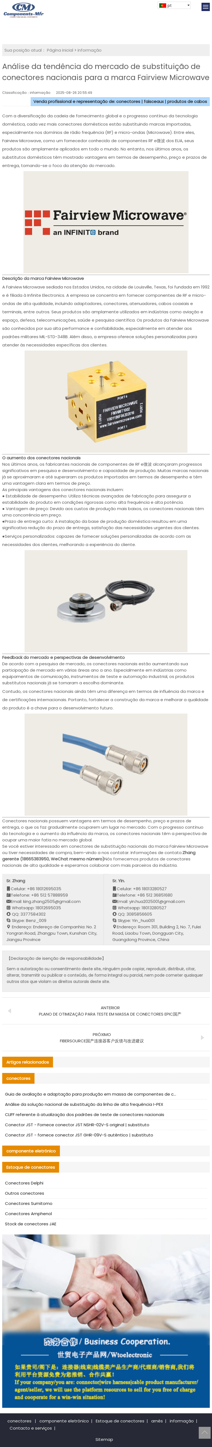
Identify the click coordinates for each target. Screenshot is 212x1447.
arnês (157, 1421)
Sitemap (104, 1439)
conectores (19, 1421)
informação (90, 50)
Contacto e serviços (31, 1428)
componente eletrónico (64, 1421)
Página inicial (60, 50)
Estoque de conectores (120, 1421)
